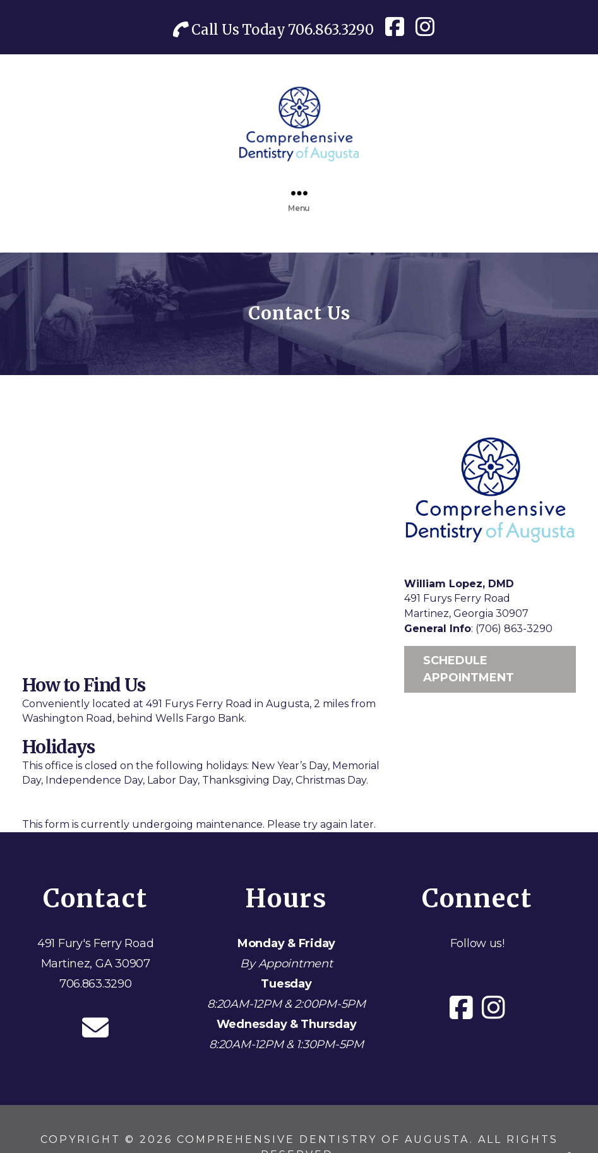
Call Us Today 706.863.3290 (273, 30)
